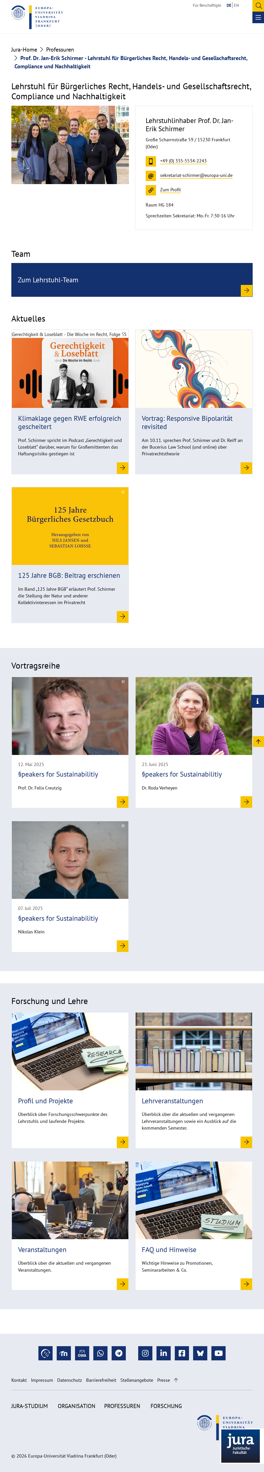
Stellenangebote (136, 1380)
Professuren (60, 49)
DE (229, 5)
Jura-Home (24, 49)
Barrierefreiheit (101, 1380)
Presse (163, 1380)
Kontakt (19, 1380)
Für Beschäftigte (207, 5)
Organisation (76, 1406)
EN (236, 5)
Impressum (42, 1380)
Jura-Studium (29, 1406)
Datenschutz (69, 1380)
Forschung (166, 1406)
